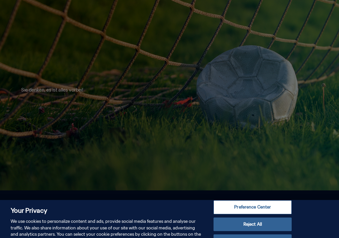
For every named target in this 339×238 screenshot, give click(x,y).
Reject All (252, 228)
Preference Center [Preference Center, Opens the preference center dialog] (252, 211)
